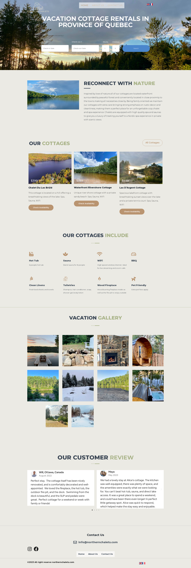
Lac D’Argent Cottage (132, 187)
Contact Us (115, 5)
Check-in (46, 42)
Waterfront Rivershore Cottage (93, 187)
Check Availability (41, 207)
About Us (98, 5)
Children (115, 42)
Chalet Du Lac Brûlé (40, 187)
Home (84, 5)
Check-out (77, 42)
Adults (105, 42)
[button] (53, 94)
